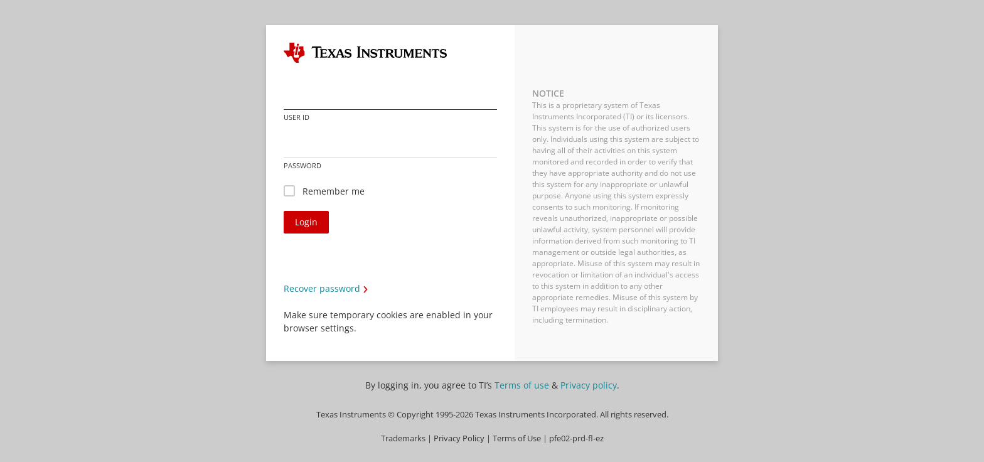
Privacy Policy (459, 438)
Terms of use (522, 385)
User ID (296, 117)
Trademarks (403, 438)
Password (302, 165)
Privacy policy (588, 385)
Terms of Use (517, 438)
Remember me (333, 191)
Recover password (322, 288)
